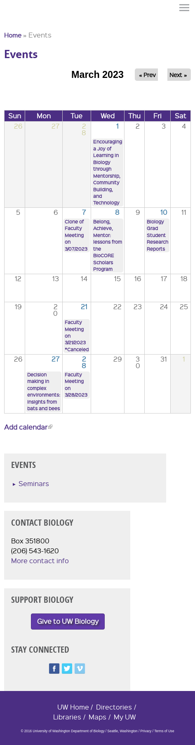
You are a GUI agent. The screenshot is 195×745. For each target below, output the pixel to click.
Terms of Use (164, 731)
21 (84, 306)
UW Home (73, 707)
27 (55, 359)
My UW (125, 716)
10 (163, 212)
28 (84, 362)
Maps (97, 716)
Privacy (145, 731)
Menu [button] (184, 7)
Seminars (34, 483)
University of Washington (19, 21)
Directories (114, 707)
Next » (178, 74)
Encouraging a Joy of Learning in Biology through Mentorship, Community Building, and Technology (107, 172)
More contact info (40, 560)
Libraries (67, 716)
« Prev (147, 74)
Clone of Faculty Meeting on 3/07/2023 (76, 235)
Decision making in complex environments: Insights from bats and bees (43, 391)
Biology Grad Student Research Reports (157, 235)
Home (12, 35)
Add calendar (28, 427)
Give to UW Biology (68, 621)
